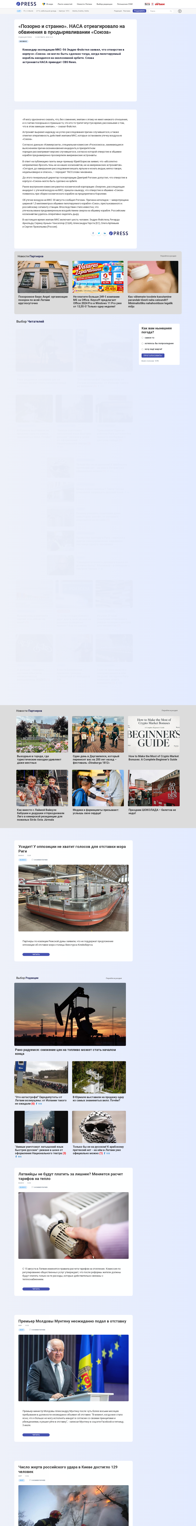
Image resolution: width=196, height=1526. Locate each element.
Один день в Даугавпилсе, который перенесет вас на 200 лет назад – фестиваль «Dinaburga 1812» (96, 553)
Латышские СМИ (125, 4)
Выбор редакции (104, 4)
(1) (101, 796)
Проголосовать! (153, 327)
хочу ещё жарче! (153, 320)
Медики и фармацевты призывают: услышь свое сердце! (96, 572)
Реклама (126, 11)
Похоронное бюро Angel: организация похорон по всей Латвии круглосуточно (43, 271)
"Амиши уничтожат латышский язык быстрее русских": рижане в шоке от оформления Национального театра (39, 793)
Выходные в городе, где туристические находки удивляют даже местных (39, 553)
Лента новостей (65, 4)
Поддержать (139, 11)
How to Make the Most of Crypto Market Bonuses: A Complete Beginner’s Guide (154, 552)
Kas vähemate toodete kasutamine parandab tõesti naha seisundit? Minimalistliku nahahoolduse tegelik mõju (150, 272)
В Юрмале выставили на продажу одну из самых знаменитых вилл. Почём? (98, 770)
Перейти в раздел (168, 256)
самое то (149, 309)
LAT (19, 11)
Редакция (118, 11)
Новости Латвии (84, 4)
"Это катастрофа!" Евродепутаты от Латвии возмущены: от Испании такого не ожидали (41, 772)
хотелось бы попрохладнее (159, 314)
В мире (47, 4)
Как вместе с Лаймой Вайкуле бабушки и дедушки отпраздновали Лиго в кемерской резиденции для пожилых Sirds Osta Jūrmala (40, 575)
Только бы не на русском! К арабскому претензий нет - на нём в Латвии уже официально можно (98, 793)
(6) (33, 775)
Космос (23, 41)
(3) (64, 796)
